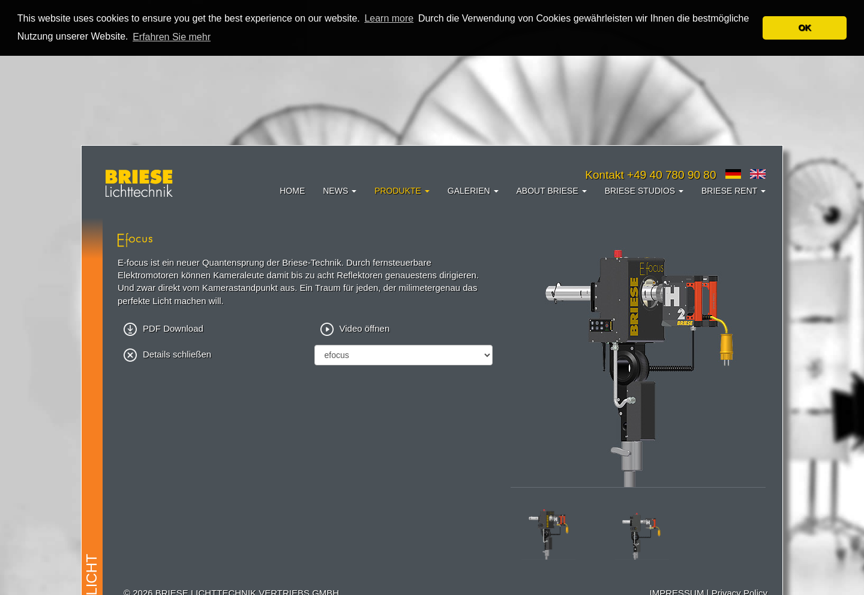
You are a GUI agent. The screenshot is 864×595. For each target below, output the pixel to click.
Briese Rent (733, 190)
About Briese (552, 190)
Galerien (473, 190)
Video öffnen (355, 328)
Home (292, 190)
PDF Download (163, 328)
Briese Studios (644, 190)
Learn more (388, 18)
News (339, 190)
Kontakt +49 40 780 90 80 (650, 174)
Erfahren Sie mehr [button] (172, 37)
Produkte (402, 190)
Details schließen (167, 353)
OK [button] (804, 27)
